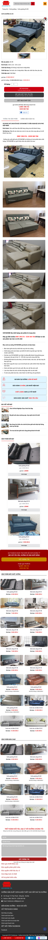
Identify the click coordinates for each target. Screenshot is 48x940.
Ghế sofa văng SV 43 (36, 679)
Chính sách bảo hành (7, 915)
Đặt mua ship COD (24, 100)
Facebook (4, 930)
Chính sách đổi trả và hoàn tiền (10, 920)
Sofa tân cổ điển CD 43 (36, 720)
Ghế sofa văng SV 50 (12, 622)
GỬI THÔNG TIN (24, 563)
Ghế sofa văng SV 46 (12, 660)
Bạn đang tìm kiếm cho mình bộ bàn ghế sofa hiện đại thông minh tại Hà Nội (27, 425)
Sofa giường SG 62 (24, 465)
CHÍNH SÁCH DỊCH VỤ (27, 119)
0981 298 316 (24, 107)
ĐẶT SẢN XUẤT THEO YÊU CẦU (24, 95)
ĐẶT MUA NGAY (24, 89)
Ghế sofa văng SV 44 (12, 679)
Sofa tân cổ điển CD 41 (36, 739)
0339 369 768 (24, 109)
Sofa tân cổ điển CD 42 (11, 739)
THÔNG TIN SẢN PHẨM (10, 119)
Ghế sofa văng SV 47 (36, 641)
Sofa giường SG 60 (36, 699)
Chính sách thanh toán (7, 923)
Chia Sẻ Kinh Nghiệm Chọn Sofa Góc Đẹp (21, 408)
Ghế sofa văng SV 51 (24, 501)
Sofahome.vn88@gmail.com (15, 901)
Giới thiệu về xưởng (6, 913)
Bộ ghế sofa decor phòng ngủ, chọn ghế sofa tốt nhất (25, 415)
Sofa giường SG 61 (24, 537)
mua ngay (24, 474)
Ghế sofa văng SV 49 (36, 622)
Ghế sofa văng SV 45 (36, 660)
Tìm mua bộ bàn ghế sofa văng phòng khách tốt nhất (25, 430)
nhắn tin (25, 112)
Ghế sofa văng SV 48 (12, 641)
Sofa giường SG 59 (12, 720)
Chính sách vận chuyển (8, 918)
